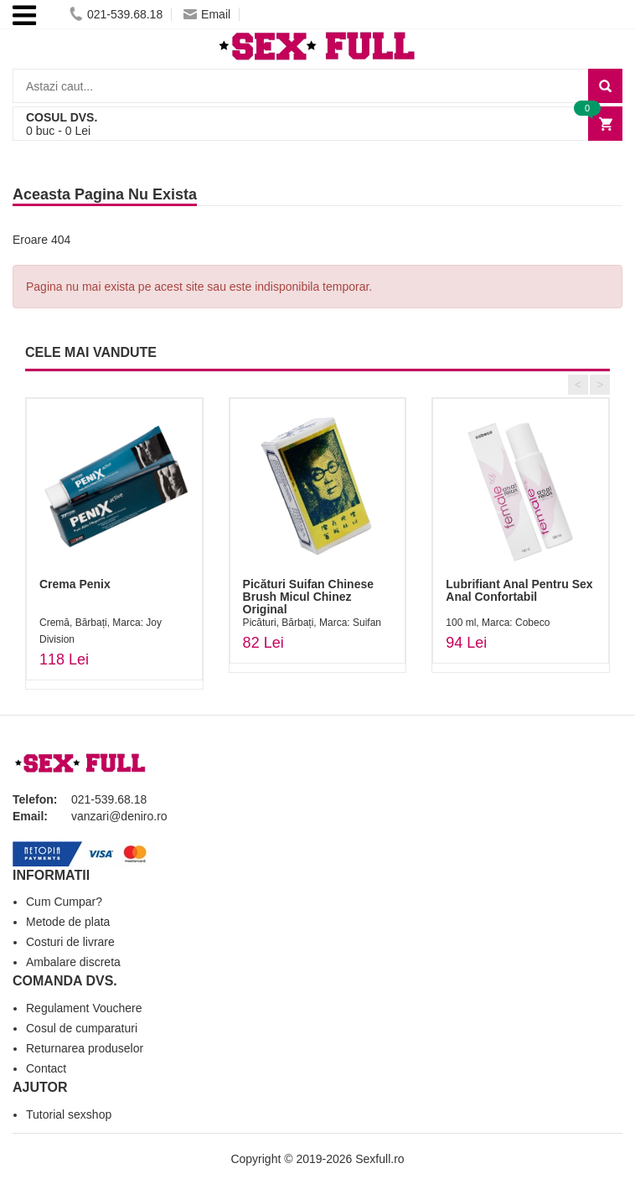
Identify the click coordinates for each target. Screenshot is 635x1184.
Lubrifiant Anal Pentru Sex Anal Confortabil (519, 590)
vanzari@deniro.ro (119, 816)
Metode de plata (68, 921)
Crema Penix (75, 584)
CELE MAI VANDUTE (91, 352)
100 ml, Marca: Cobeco (498, 622)
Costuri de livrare (70, 942)
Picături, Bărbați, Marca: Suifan (312, 622)
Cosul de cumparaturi (81, 1028)
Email (206, 14)
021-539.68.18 (116, 14)
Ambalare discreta (73, 962)
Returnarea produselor (84, 1048)
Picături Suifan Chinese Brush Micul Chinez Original (308, 597)
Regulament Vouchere (84, 1008)
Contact (46, 1068)
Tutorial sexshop (68, 1114)
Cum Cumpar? (64, 901)
